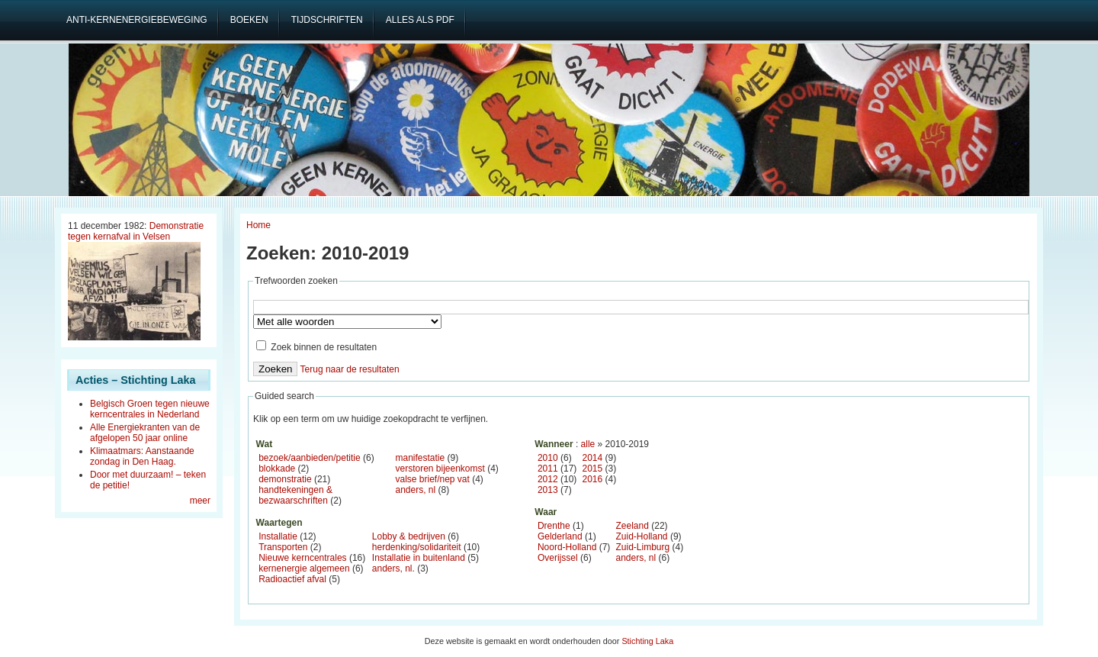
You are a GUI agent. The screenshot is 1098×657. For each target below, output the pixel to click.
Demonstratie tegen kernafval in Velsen (136, 231)
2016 (593, 479)
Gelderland (560, 536)
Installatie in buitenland (418, 557)
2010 (548, 457)
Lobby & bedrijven (408, 536)
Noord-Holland (567, 547)
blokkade (276, 468)
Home (258, 225)
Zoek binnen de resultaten (316, 347)
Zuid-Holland (642, 536)
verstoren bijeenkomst (439, 468)
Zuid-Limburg (643, 547)
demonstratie (284, 479)
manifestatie (420, 457)
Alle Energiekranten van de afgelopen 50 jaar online (145, 432)
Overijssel (558, 557)
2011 (548, 468)
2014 (593, 457)
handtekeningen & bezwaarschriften (295, 495)
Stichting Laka (647, 641)
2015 (593, 468)
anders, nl (415, 490)
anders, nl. (393, 568)
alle (588, 444)
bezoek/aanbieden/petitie (309, 457)
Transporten (282, 547)
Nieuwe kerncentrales (302, 557)
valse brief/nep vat (432, 479)
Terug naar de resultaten (350, 369)
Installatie (277, 536)
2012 (548, 479)
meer (200, 500)
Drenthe (554, 525)
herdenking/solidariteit (416, 547)
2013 (548, 490)
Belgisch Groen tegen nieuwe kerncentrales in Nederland (150, 409)
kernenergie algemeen (303, 568)
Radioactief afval (292, 579)
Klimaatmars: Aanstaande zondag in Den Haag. (142, 456)
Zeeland (632, 525)
